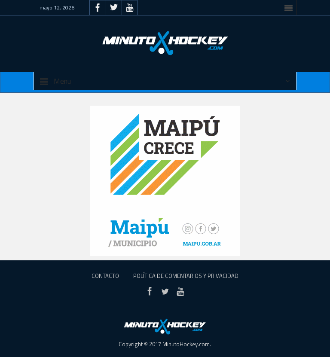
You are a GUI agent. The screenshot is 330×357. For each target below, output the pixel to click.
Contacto (105, 276)
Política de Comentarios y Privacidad (185, 276)
